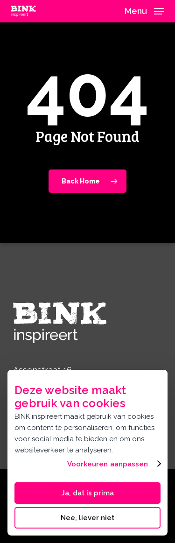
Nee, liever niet (87, 518)
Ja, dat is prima (87, 493)
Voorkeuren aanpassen (107, 464)
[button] (144, 10)
